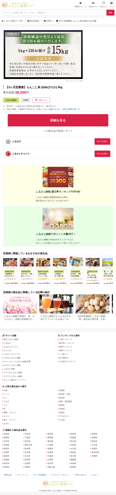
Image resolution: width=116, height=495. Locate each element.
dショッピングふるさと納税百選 (17, 361)
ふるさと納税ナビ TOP (12, 21)
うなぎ (6, 401)
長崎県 (94, 437)
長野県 (27, 467)
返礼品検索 (34, 21)
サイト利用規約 (39, 475)
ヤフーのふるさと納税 (13, 372)
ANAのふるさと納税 (12, 358)
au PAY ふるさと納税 (12, 365)
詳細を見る (13, 34)
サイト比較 (9, 335)
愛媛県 (73, 460)
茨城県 (6, 460)
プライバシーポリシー (60, 475)
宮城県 (6, 445)
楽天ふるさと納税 (11, 339)
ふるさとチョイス (11, 347)
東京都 (27, 441)
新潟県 (27, 449)
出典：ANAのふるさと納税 (74, 80)
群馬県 (6, 467)
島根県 (73, 437)
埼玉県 (27, 434)
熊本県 (94, 441)
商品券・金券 (64, 394)
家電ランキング (65, 347)
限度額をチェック (81, 4)
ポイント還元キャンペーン (15, 380)
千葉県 (27, 437)
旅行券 (62, 398)
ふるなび (7, 343)
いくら (6, 394)
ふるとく (94, 475)
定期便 (48, 21)
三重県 (50, 445)
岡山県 (73, 441)
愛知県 (50, 441)
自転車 (62, 405)
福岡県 (73, 467)
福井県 (27, 460)
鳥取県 (73, 434)
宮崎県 (94, 449)
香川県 (73, 456)
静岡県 (50, 437)
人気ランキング (65, 339)
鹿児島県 (95, 452)
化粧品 (62, 412)
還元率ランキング (66, 343)
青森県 (6, 437)
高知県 (73, 463)
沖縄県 (94, 456)
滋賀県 (50, 449)
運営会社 (7, 475)
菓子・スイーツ (10, 420)
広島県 (73, 445)
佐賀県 (94, 434)
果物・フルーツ (10, 412)
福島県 (6, 456)
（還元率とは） (50, 106)
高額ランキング (65, 350)
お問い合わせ (80, 475)
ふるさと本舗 (9, 369)
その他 (62, 420)
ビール (6, 416)
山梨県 (27, 463)
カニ (5, 398)
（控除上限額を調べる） (71, 109)
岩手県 (6, 441)
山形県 (6, 452)
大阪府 (50, 456)
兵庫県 (50, 460)
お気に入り (104, 4)
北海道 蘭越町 (11, 100)
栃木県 (6, 463)
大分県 (94, 445)
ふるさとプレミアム (12, 354)
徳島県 (73, 452)
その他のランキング (67, 361)
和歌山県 (51, 467)
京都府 (50, 452)
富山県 (27, 452)
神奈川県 (28, 445)
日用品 (62, 409)
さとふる (7, 350)
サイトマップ (22, 475)
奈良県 (50, 463)
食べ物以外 (63, 358)
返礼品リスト (93, 4)
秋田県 (6, 449)
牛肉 (5, 390)
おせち (6, 423)
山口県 (73, 449)
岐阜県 (50, 434)
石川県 (27, 456)
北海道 (6, 434)
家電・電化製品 (65, 401)
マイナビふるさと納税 (13, 376)
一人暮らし (63, 354)
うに (5, 405)
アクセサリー (64, 416)
